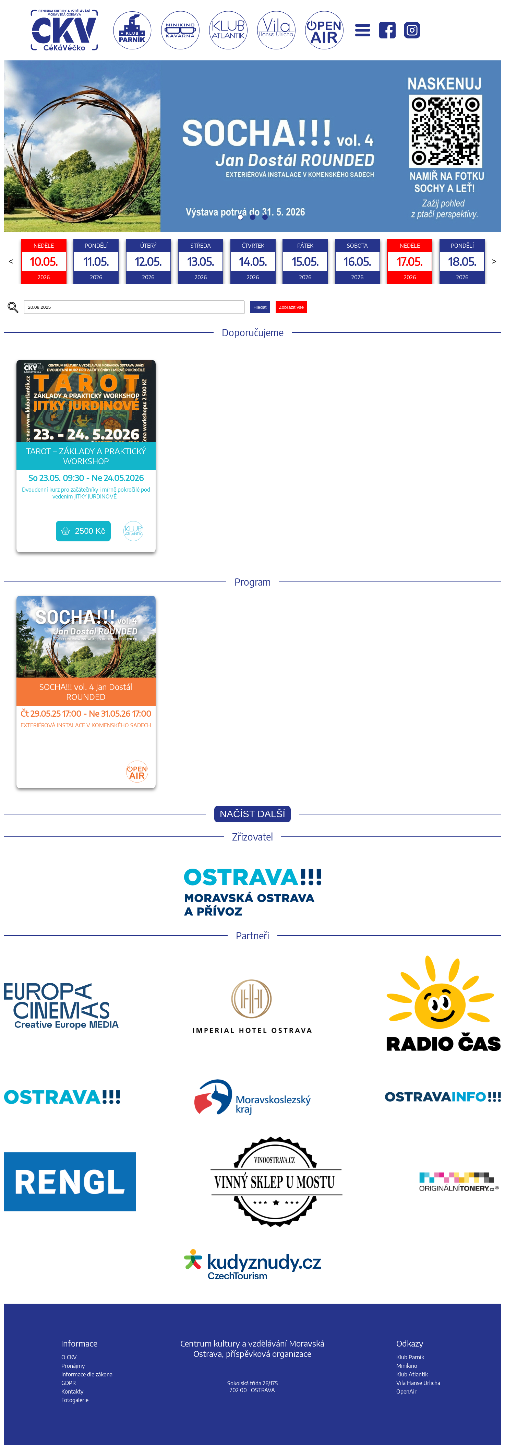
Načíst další (252, 814)
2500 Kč (83, 531)
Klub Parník (410, 1357)
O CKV (69, 1357)
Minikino (406, 1365)
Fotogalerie (74, 1400)
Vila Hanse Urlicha (418, 1382)
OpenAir (406, 1391)
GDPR (68, 1382)
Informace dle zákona (86, 1374)
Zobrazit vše (291, 307)
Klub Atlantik (412, 1374)
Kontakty (72, 1391)
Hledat (260, 307)
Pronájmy (73, 1365)
